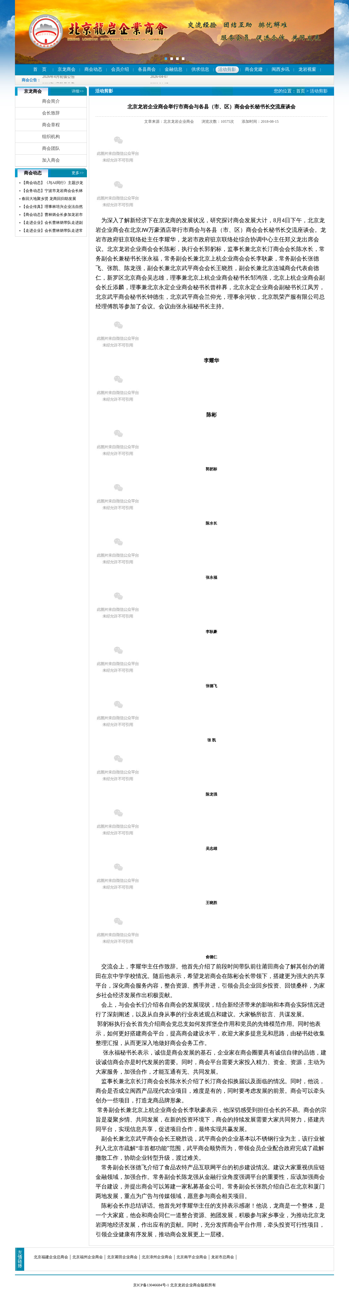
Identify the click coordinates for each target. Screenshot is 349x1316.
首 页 (39, 69)
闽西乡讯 (280, 69)
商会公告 (29, 80)
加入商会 (51, 160)
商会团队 (51, 148)
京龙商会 (66, 69)
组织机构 (51, 136)
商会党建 (254, 69)
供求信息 (200, 69)
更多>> (78, 173)
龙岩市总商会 (222, 1257)
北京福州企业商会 (87, 1257)
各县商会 (147, 69)
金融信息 (173, 69)
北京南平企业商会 (191, 1257)
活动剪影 (227, 69)
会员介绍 (120, 69)
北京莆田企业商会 (122, 1257)
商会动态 (93, 69)
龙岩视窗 (307, 69)
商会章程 (51, 124)
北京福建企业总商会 (51, 1257)
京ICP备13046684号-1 (151, 1285)
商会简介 (51, 101)
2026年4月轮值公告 (58, 77)
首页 (300, 91)
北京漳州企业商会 (157, 1257)
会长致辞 (51, 113)
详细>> (78, 91)
